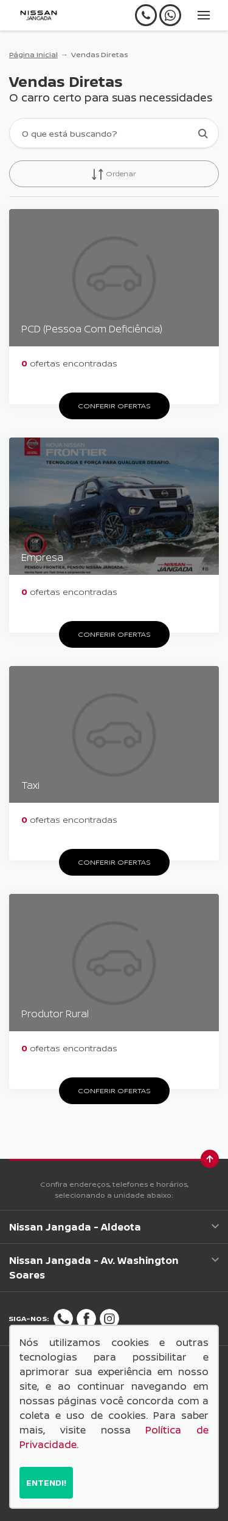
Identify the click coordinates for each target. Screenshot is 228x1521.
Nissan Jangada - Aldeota (114, 1227)
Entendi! (46, 1482)
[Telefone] (146, 15)
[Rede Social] (63, 1318)
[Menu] (203, 15)
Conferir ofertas (114, 405)
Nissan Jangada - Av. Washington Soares (114, 1268)
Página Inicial (33, 54)
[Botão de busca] (202, 133)
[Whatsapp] (170, 15)
